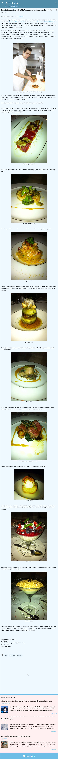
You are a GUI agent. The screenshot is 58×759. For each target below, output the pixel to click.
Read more (54, 714)
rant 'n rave (12, 655)
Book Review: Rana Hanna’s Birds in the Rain (15, 736)
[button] (56, 10)
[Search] (56, 3)
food (6, 655)
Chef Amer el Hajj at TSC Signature (46, 21)
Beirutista (11, 3)
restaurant (19, 655)
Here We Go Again (7, 719)
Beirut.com (20, 16)
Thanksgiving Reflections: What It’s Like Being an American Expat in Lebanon (26, 701)
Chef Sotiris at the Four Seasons (17, 21)
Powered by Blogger (29, 756)
